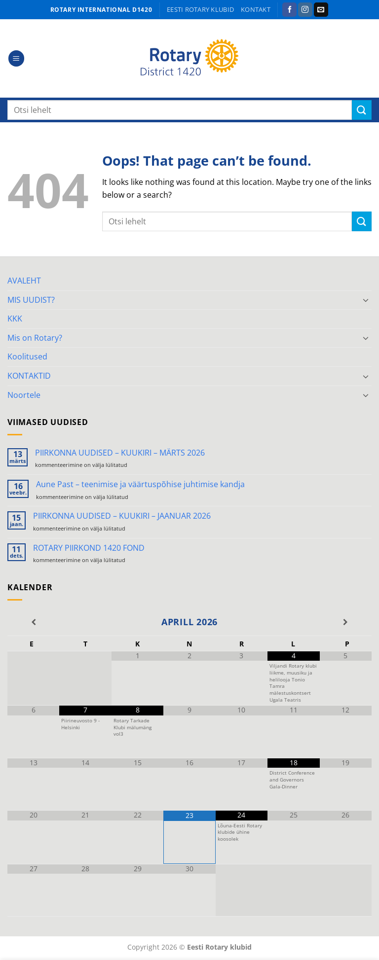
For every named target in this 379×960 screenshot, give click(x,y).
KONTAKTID (29, 375)
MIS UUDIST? (31, 299)
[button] (16, 58)
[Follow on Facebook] (289, 9)
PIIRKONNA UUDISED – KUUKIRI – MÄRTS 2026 (120, 453)
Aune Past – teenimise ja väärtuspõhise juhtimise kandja (140, 484)
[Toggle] (366, 300)
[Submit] (362, 109)
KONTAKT (255, 9)
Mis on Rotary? (34, 337)
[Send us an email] (321, 9)
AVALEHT (24, 280)
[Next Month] (346, 622)
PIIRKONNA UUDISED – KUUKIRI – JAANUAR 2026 (122, 516)
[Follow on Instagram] (305, 9)
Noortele (23, 395)
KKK (14, 318)
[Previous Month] (33, 622)
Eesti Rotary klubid (200, 9)
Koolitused (27, 356)
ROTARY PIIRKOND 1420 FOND (89, 548)
